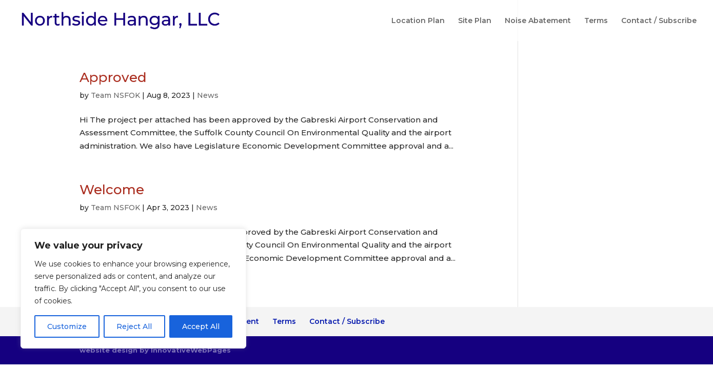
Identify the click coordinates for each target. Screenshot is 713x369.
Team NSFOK (115, 95)
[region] (133, 288)
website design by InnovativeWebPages (155, 350)
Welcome (112, 189)
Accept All (201, 326)
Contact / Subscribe (659, 21)
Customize (67, 326)
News (208, 95)
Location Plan (418, 21)
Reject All (134, 326)
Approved (113, 77)
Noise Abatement (538, 21)
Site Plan (474, 21)
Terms (596, 21)
